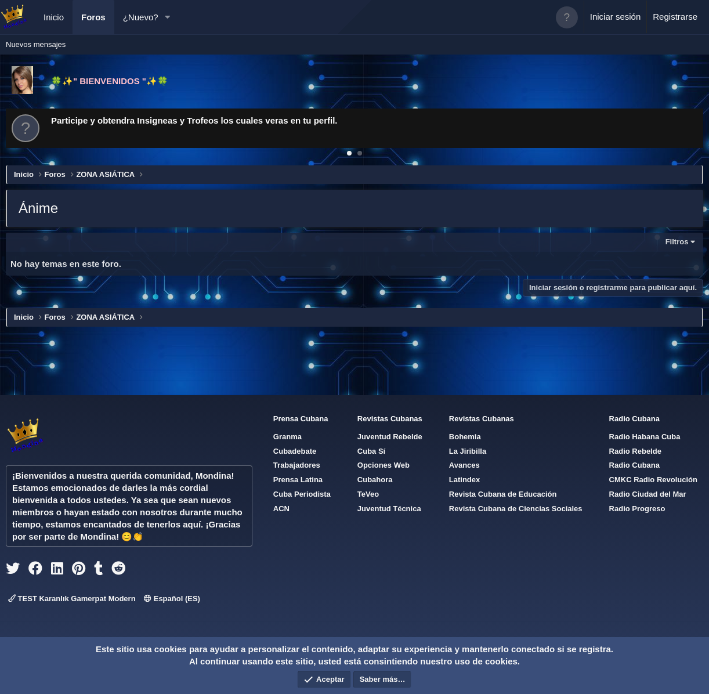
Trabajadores (296, 465)
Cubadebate (294, 451)
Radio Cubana (634, 465)
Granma (287, 436)
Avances (464, 465)
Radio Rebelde (635, 451)
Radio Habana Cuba (645, 436)
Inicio (54, 17)
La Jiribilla (467, 451)
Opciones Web (383, 465)
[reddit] (118, 570)
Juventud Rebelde (389, 436)
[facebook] (35, 570)
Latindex (464, 479)
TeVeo (368, 494)
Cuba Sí (371, 451)
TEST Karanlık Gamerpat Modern (72, 598)
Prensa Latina (298, 479)
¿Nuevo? (140, 17)
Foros (93, 17)
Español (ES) (172, 598)
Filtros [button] (677, 241)
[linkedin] (57, 570)
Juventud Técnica (389, 508)
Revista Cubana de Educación (503, 494)
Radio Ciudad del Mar (647, 494)
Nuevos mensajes (36, 44)
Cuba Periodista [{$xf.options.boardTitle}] (302, 494)
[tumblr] (98, 570)
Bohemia (465, 436)
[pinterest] (78, 570)
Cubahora (375, 479)
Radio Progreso (637, 508)
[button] (167, 17)
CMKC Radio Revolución (653, 479)
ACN (281, 508)
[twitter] (13, 570)
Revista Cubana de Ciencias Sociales (516, 508)
